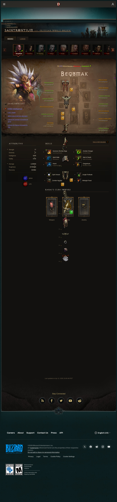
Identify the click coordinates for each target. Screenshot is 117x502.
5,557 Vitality (10, 113)
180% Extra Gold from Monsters (16, 116)
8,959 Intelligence (13, 109)
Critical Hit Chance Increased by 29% (16, 126)
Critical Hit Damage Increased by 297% (16, 121)
